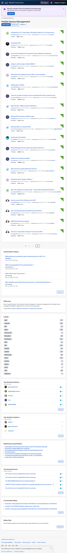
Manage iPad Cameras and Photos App (22, 116)
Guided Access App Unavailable (20, 158)
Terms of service (41, 542)
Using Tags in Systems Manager (14, 457)
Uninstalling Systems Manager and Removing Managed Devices (24, 450)
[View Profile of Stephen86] (15, 55)
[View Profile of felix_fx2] (14, 108)
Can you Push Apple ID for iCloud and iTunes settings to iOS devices (31, 53)
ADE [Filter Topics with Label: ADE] (6, 320)
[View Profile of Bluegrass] (14, 118)
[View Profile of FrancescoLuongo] (16, 129)
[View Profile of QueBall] (14, 76)
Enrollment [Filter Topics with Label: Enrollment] (8, 339)
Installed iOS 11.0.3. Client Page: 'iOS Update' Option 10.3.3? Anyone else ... (33, 32)
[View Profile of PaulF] (8, 275)
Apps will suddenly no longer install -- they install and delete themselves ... (33, 189)
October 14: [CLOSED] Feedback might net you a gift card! (22, 506)
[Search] (44, 2)
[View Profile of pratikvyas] (10, 267)
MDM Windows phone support (20, 221)
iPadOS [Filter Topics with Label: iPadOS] (7, 348)
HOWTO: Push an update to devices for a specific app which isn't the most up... (29, 484)
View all (60, 292)
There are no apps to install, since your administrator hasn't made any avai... (33, 95)
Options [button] (22, 24)
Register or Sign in (60, 2)
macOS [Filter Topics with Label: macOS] (7, 351)
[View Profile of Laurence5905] (16, 192)
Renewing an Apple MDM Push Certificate (17, 448)
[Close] (50, 549)
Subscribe (15, 24)
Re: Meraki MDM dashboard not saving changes (20, 481)
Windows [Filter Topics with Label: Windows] (7, 373)
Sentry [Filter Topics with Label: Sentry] (6, 364)
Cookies (34, 542)
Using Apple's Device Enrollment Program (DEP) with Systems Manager (26, 446)
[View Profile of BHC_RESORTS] (50, 171)
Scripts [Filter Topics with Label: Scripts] (7, 361)
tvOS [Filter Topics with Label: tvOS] (6, 367)
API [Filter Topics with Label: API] (6, 326)
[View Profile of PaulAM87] (15, 139)
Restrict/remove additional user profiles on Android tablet (28, 74)
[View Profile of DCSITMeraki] (15, 87)
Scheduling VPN (15, 43)
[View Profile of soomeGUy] (52, 150)
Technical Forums (7, 18)
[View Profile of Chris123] (54, 97)
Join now (11, 13)
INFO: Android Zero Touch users (15, 273)
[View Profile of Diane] (52, 34)
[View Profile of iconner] (14, 181)
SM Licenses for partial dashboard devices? (24, 168)
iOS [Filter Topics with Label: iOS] (6, 345)
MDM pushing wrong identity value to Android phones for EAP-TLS (25, 256)
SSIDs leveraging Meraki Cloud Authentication (19, 265)
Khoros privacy (26, 542)
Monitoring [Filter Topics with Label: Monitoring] (8, 355)
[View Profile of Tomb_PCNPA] (15, 97)
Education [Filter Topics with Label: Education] (8, 336)
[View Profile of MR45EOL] (8, 258)
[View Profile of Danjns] (14, 45)
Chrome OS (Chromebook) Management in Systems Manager (23, 453)
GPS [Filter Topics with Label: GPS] (6, 342)
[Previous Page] (25, 246)
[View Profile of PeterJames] (15, 34)
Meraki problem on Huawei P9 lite (21, 127)
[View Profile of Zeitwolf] (14, 66)
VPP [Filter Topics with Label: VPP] (6, 370)
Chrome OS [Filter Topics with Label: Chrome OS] (8, 332)
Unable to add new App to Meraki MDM (22, 64)
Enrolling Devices (10, 452)
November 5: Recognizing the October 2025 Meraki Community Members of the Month (31, 503)
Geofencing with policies (18, 137)
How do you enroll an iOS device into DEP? (23, 200)
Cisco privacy (17, 542)
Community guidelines (7, 542)
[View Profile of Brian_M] (14, 150)
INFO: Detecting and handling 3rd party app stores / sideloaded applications (28, 282)
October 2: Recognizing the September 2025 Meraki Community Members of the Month (31, 509)
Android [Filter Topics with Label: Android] (7, 323)
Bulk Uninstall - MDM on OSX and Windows (24, 106)
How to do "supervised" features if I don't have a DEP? (27, 231)
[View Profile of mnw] (13, 171)
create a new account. (35, 308)
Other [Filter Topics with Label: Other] (6, 358)
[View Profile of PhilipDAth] (59, 129)
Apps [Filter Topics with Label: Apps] (6, 329)
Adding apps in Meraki (17, 85)
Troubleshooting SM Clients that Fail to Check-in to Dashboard (23, 455)
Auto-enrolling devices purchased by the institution (26, 210)
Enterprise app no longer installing (21, 179)
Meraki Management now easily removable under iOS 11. (27, 147)
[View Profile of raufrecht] (14, 160)
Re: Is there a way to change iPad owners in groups (21, 473)
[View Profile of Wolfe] (54, 202)
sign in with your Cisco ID (19, 308)
